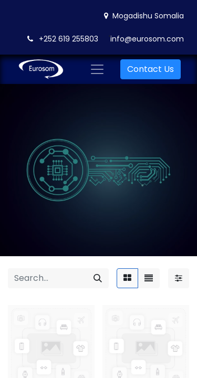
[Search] (98, 278)
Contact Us (150, 69)
